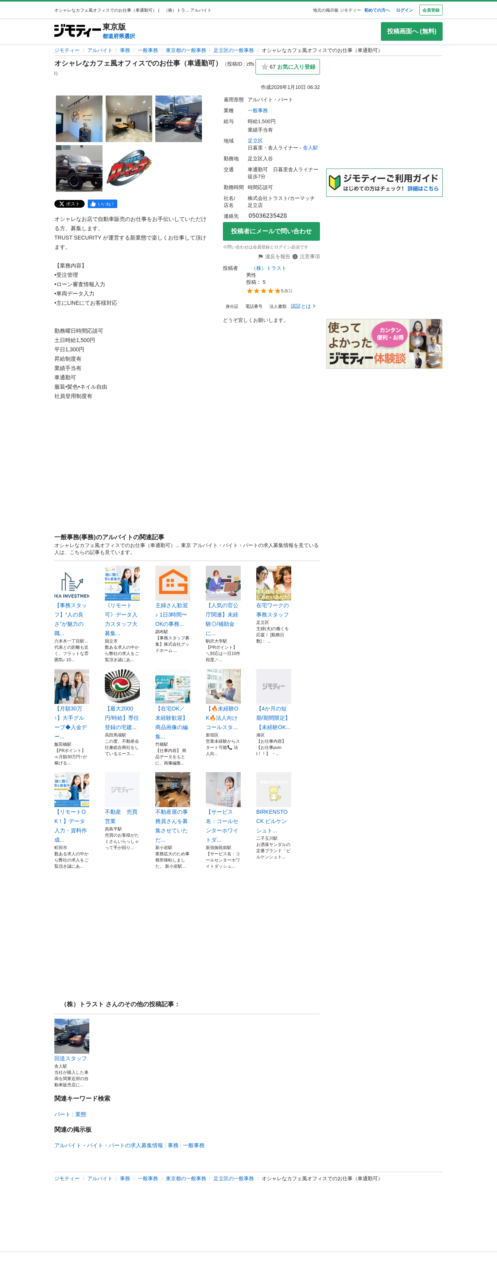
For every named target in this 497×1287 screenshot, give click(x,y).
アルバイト (100, 50)
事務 (125, 50)
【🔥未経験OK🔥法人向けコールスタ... (223, 699)
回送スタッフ (71, 1040)
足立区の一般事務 (234, 50)
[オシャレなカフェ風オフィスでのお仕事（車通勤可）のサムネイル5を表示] (129, 168)
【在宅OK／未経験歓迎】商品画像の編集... (172, 704)
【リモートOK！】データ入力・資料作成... (71, 807)
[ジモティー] (77, 31)
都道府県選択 (119, 36)
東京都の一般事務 (186, 50)
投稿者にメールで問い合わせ (271, 231)
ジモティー (67, 50)
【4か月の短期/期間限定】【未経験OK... (273, 699)
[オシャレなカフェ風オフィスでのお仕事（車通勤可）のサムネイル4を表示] (79, 168)
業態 (80, 1114)
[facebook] (102, 204)
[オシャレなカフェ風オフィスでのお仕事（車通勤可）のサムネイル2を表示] (129, 119)
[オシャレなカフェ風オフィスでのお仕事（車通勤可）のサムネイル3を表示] (178, 119)
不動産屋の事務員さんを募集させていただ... (172, 807)
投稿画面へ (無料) (411, 31)
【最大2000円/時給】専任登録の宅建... (122, 699)
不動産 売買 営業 (122, 798)
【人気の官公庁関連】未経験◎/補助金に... (223, 601)
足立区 (255, 141)
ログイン (404, 10)
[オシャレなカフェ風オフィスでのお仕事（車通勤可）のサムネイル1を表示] (79, 119)
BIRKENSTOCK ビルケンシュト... (273, 803)
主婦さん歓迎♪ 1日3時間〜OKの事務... (172, 596)
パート (62, 1114)
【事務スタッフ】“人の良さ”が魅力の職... (71, 601)
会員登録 (431, 10)
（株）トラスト (267, 268)
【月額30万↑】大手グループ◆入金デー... (71, 704)
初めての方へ (377, 10)
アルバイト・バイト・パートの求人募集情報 (108, 1145)
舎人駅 (310, 148)
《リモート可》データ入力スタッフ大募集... (122, 601)
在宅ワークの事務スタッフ (273, 592)
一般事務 (148, 50)
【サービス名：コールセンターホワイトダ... (223, 807)
